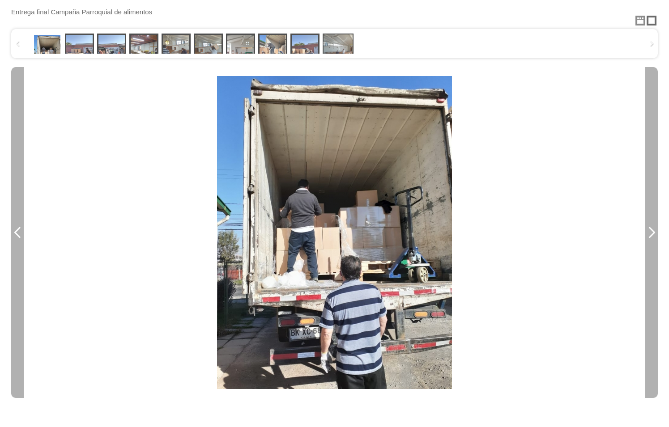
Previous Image (17, 232)
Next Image (651, 232)
